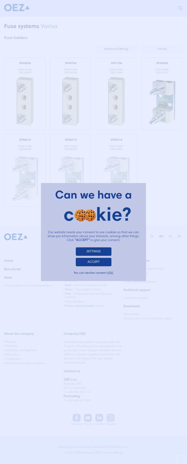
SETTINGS (93, 251)
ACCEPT (94, 261)
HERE (110, 272)
